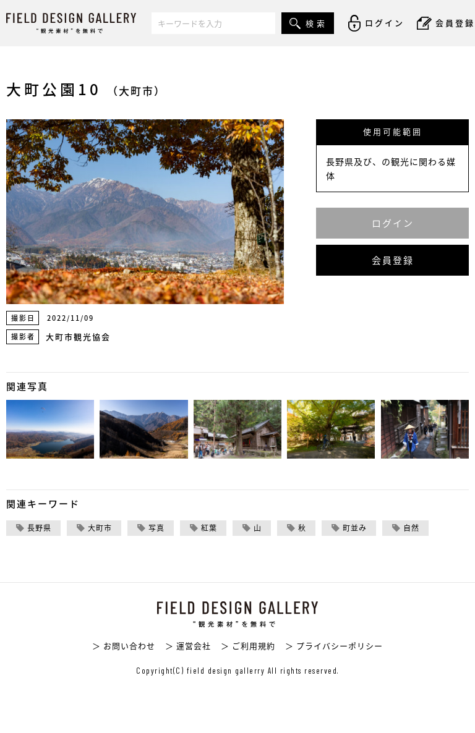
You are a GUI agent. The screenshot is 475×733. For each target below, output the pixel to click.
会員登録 (393, 260)
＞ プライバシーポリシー (334, 645)
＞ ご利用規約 (248, 645)
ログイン (393, 223)
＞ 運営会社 (188, 645)
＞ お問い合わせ (123, 645)
